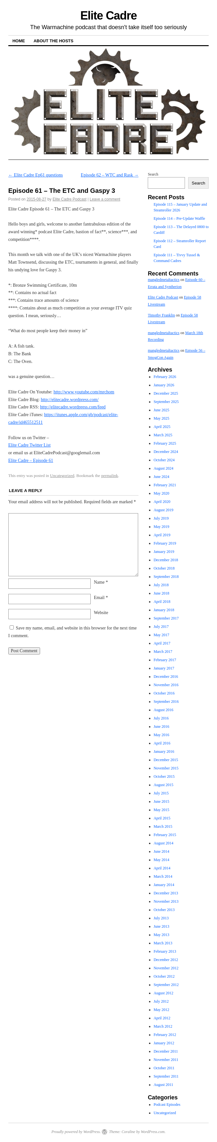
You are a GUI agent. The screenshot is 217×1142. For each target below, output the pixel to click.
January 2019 (164, 551)
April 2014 (162, 868)
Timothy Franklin (161, 315)
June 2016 (161, 726)
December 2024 (166, 451)
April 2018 (162, 601)
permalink (109, 475)
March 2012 (163, 1026)
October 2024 (164, 460)
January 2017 (164, 668)
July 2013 (161, 918)
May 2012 (161, 1009)
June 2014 (161, 851)
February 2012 (165, 1034)
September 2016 (166, 701)
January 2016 (164, 751)
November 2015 (166, 768)
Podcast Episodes (167, 1104)
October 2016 (164, 693)
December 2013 (166, 893)
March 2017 (163, 651)
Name (101, 582)
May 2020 (161, 493)
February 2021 (165, 485)
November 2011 (166, 1059)
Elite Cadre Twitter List (29, 445)
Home (19, 40)
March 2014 (163, 876)
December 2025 (166, 393)
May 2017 (161, 635)
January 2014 (164, 885)
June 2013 (161, 926)
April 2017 (162, 643)
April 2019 (162, 535)
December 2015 (166, 760)
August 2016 (163, 710)
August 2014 (163, 843)
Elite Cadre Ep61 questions (35, 175)
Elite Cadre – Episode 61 (30, 460)
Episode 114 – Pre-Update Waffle (179, 218)
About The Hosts (53, 40)
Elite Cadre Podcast (70, 199)
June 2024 (161, 476)
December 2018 (166, 560)
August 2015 (163, 785)
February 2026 (165, 376)
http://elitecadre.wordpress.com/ (69, 399)
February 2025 (165, 443)
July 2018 (161, 585)
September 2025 (166, 401)
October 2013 (164, 910)
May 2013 (161, 934)
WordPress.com (152, 1132)
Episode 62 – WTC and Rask (109, 175)
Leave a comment (105, 199)
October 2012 (164, 976)
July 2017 (161, 626)
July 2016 (161, 718)
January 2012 (164, 1043)
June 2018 (161, 593)
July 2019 (161, 518)
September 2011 (166, 1076)
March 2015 (163, 826)
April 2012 (162, 1018)
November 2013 (166, 901)
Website (101, 612)
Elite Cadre (108, 15)
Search (153, 174)
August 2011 (163, 1084)
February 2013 (165, 951)
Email (101, 597)
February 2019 (165, 543)
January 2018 (164, 610)
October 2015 (164, 776)
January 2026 (164, 385)
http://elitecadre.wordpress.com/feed (72, 407)
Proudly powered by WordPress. (76, 1132)
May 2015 (161, 810)
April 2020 (162, 501)
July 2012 (161, 1001)
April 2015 (162, 818)
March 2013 (163, 943)
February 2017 (165, 660)
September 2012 (166, 984)
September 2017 (166, 618)
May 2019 (161, 526)
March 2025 (163, 435)
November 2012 (166, 968)
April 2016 (162, 743)
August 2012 (163, 993)
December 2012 (166, 959)
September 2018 (166, 576)
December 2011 (166, 1051)
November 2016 (166, 685)
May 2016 (161, 735)
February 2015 (165, 835)
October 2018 (164, 568)
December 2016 (166, 676)
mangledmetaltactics (163, 279)
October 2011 (164, 1068)
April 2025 (162, 426)
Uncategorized (62, 475)
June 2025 (161, 410)
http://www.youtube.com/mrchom (84, 392)
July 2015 (161, 793)
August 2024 (163, 468)
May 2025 (161, 418)
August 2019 (163, 510)
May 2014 (161, 860)
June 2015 (161, 801)
